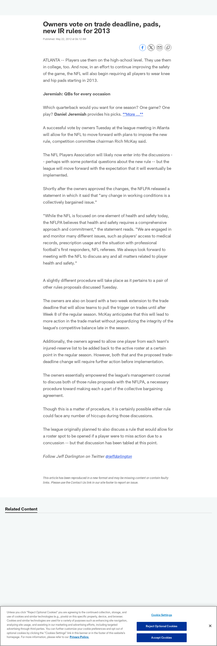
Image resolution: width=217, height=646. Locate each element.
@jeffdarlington (120, 457)
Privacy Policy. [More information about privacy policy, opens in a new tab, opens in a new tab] (79, 637)
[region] (108, 626)
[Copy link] (168, 47)
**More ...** (133, 114)
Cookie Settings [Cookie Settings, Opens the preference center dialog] (161, 615)
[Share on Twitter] (151, 50)
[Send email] (159, 50)
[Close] (210, 626)
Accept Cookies (161, 637)
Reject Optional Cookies (161, 626)
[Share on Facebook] (142, 50)
